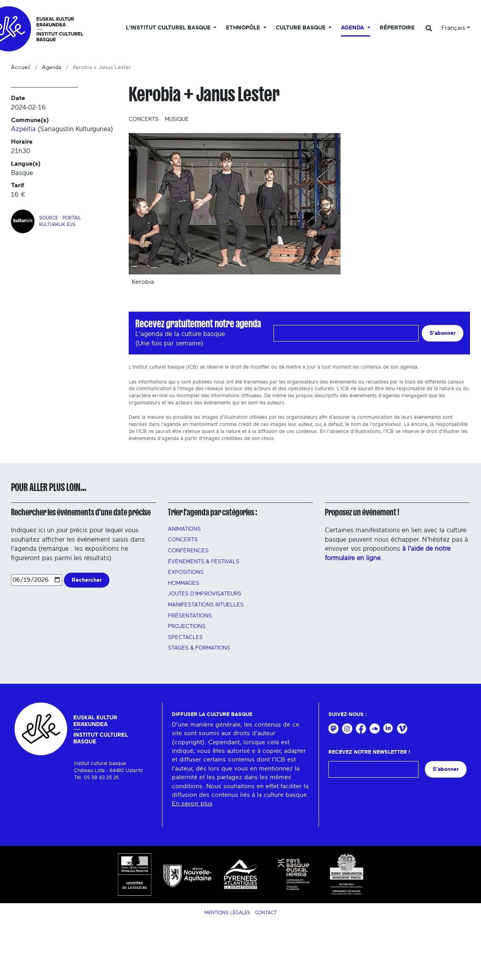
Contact (266, 912)
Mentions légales (227, 912)
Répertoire (397, 28)
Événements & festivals (203, 561)
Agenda (51, 67)
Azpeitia (23, 129)
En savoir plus (192, 803)
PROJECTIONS (187, 626)
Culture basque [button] (301, 28)
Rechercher (87, 580)
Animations (184, 529)
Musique (177, 119)
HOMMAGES (183, 583)
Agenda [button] (353, 28)
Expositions (186, 572)
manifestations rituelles (206, 605)
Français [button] (453, 28)
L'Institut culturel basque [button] (169, 28)
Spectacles (185, 637)
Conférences (188, 550)
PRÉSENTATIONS (190, 616)
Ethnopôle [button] (244, 28)
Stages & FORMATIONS (199, 648)
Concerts (144, 119)
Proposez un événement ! (362, 512)
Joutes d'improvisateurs (204, 594)
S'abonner (442, 333)
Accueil (20, 67)
